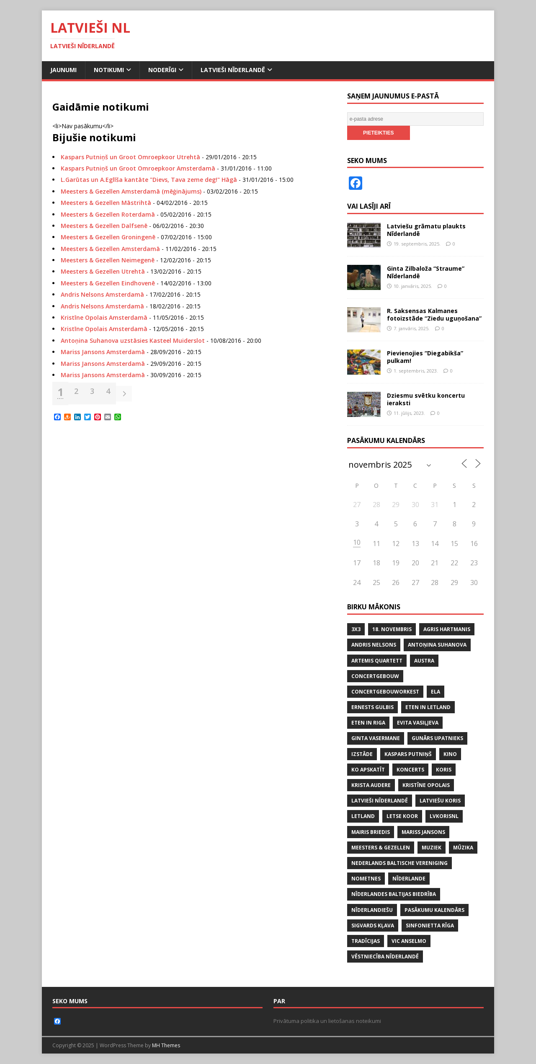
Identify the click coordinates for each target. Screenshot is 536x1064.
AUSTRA (424, 660)
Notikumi (109, 70)
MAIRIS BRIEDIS (370, 832)
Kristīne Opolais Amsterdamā (104, 317)
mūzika (463, 847)
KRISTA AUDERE (371, 785)
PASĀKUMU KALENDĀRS (434, 910)
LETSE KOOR (402, 816)
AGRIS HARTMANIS (446, 629)
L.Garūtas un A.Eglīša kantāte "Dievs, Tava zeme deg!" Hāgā (149, 180)
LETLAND (363, 816)
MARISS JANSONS (423, 832)
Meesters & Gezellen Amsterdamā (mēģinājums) (131, 191)
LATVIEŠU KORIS (440, 800)
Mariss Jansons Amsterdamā (103, 352)
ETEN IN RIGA (368, 722)
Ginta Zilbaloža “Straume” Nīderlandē (425, 272)
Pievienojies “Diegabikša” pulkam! (425, 357)
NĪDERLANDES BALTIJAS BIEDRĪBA (393, 894)
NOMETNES (366, 878)
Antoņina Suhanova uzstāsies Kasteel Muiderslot (133, 340)
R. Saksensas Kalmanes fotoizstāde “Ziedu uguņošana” (434, 314)
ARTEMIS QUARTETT (376, 660)
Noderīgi (162, 70)
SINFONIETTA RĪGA (430, 925)
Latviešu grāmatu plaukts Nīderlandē (426, 230)
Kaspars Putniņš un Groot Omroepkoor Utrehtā (130, 157)
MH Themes (166, 1045)
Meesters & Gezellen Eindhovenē (108, 283)
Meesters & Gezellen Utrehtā (103, 271)
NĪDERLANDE (408, 878)
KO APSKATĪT (368, 769)
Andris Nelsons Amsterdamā (102, 294)
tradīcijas (365, 941)
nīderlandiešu (372, 910)
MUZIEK (431, 847)
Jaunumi (63, 70)
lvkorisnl (444, 816)
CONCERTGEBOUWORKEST (385, 691)
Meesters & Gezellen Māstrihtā (106, 203)
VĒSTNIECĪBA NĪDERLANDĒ (385, 956)
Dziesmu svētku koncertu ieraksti (426, 399)
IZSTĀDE (362, 754)
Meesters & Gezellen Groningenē (108, 237)
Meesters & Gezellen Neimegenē (108, 260)
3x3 (356, 629)
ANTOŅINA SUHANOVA (437, 644)
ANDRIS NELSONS (373, 644)
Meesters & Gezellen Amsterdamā (110, 249)
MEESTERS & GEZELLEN (380, 847)
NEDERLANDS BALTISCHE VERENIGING (399, 863)
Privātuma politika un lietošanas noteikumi (327, 1021)
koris (443, 769)
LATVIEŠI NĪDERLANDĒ (379, 800)
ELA (435, 691)
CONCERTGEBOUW (375, 676)
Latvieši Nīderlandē (233, 70)
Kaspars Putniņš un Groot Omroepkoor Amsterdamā (138, 168)
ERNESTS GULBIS (372, 707)
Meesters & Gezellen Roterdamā (108, 214)
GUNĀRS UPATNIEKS (437, 738)
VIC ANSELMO (409, 941)
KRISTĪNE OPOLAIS (426, 785)
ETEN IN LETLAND (428, 707)
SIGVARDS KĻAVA (372, 925)
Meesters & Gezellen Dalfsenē (104, 226)
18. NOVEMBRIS (392, 629)
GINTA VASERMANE (375, 738)
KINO (450, 754)
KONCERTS (410, 769)
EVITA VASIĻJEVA (417, 722)
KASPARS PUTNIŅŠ (408, 754)
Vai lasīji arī (369, 206)
